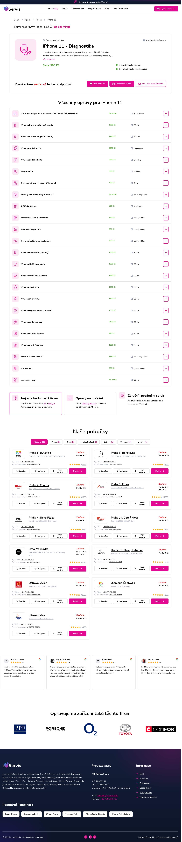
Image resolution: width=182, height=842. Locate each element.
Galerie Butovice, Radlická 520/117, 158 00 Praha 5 (47, 455)
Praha (56, 441)
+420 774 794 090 (109, 526)
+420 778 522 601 (109, 558)
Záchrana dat (77, 8)
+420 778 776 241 (115, 496)
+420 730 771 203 (27, 461)
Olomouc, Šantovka (123, 582)
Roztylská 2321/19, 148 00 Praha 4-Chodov (44, 488)
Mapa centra (58, 470)
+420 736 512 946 (27, 591)
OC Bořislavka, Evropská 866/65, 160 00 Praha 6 (128, 455)
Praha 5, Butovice (40, 452)
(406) (166, 594)
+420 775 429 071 (27, 623)
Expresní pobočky (31, 813)
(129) (166, 528)
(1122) (83, 463)
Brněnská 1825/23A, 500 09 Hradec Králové (126, 553)
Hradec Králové (89, 441)
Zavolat (21, 470)
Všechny (39, 441)
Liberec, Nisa (37, 614)
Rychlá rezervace (166, 9)
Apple (27, 19)
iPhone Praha (52, 813)
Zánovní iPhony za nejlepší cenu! (93, 2)
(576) (166, 561)
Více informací (49, 59)
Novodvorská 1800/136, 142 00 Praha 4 (43, 520)
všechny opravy (89, 402)
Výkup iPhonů (144, 791)
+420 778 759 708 (33, 463)
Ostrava (108, 441)
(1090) (83, 594)
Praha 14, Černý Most (124, 516)
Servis (64, 8)
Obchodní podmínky (146, 796)
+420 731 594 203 (27, 559)
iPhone (39, 19)
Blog (107, 8)
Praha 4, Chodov (39, 484)
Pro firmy (142, 777)
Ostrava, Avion (38, 582)
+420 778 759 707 (33, 561)
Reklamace (142, 782)
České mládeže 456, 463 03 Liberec (41, 618)
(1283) (166, 496)
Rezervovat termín (120, 83)
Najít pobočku (95, 83)
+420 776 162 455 (109, 461)
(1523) (83, 561)
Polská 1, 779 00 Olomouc (120, 585)
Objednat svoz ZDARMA (150, 84)
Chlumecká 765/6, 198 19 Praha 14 (123, 520)
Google (51, 402)
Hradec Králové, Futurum (127, 549)
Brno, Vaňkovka (38, 548)
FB (45, 402)
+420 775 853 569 (33, 496)
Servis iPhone (11, 813)
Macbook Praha (72, 813)
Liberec (142, 441)
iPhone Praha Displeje (95, 813)
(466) (84, 626)
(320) (166, 463)
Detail (77, 470)
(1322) (83, 496)
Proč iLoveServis (122, 8)
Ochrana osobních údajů (167, 836)
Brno (70, 441)
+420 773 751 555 (109, 591)
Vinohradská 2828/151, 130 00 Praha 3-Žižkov (127, 487)
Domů (16, 19)
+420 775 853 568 (27, 493)
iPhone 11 (51, 19)
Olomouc (125, 441)
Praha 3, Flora (120, 483)
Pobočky (51, 8)
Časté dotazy (143, 786)
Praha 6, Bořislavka (123, 452)
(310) (84, 528)
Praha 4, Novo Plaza (41, 516)
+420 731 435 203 (109, 493)
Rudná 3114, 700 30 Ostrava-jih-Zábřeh (43, 585)
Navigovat (39, 470)
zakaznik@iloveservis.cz (107, 794)
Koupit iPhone (94, 8)
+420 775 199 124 (27, 526)
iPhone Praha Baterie (121, 813)
